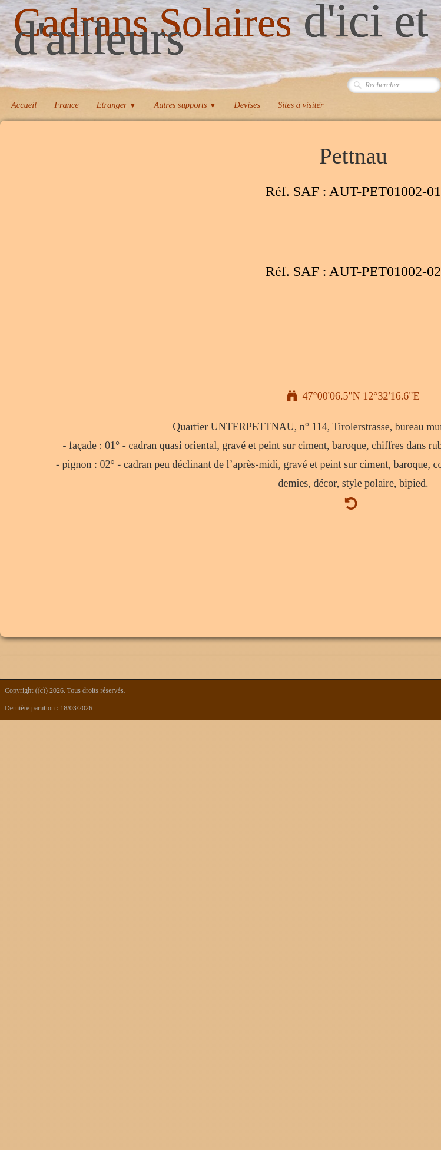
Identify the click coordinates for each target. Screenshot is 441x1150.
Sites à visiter (301, 104)
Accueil (24, 104)
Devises (247, 104)
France (66, 104)
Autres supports (185, 104)
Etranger (117, 104)
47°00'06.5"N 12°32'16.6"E (353, 396)
